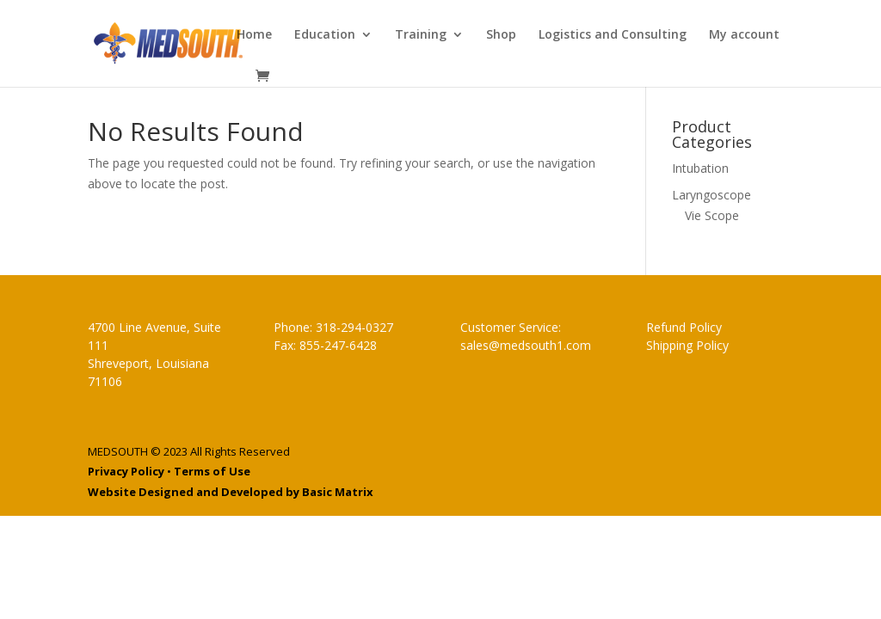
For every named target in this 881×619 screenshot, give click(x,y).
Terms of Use (212, 471)
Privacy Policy (126, 471)
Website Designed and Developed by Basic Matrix (230, 491)
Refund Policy (684, 327)
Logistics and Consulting (613, 35)
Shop (501, 35)
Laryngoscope (711, 195)
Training (421, 35)
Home (254, 35)
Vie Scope (712, 215)
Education (324, 35)
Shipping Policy (687, 345)
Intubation (700, 168)
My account (744, 35)
